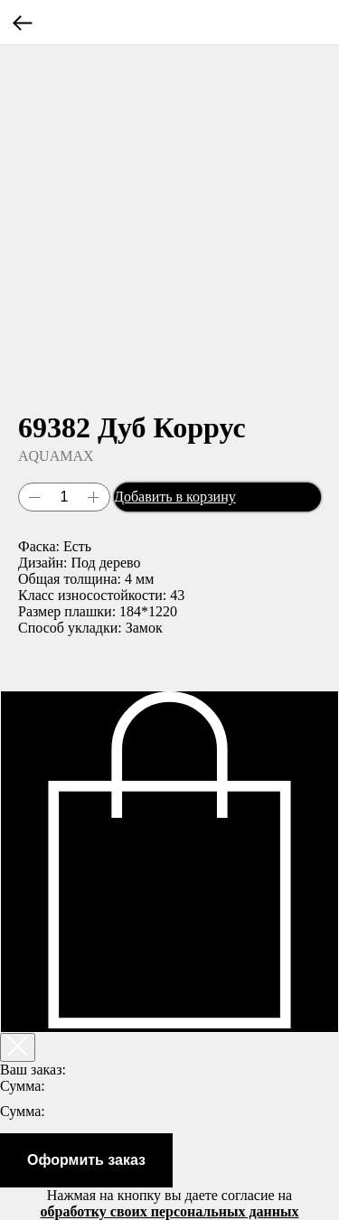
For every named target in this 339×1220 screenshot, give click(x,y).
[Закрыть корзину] (17, 1047)
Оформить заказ (86, 1160)
